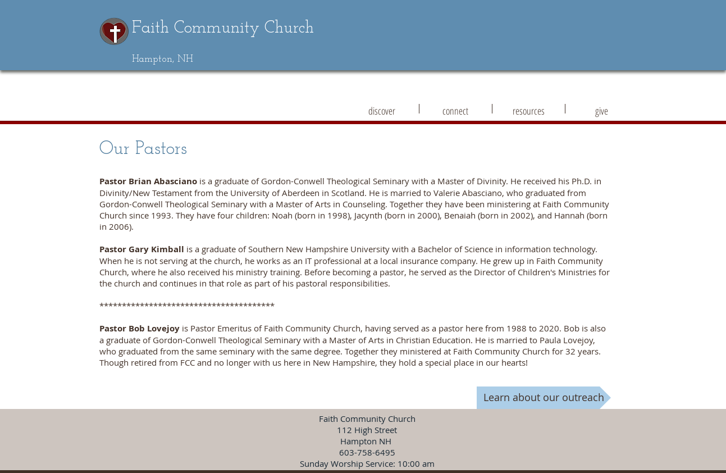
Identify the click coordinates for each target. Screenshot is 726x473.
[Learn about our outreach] (544, 397)
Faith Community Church (223, 28)
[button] (382, 108)
